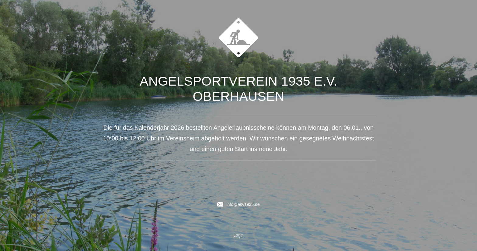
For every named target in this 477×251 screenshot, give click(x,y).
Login (238, 235)
